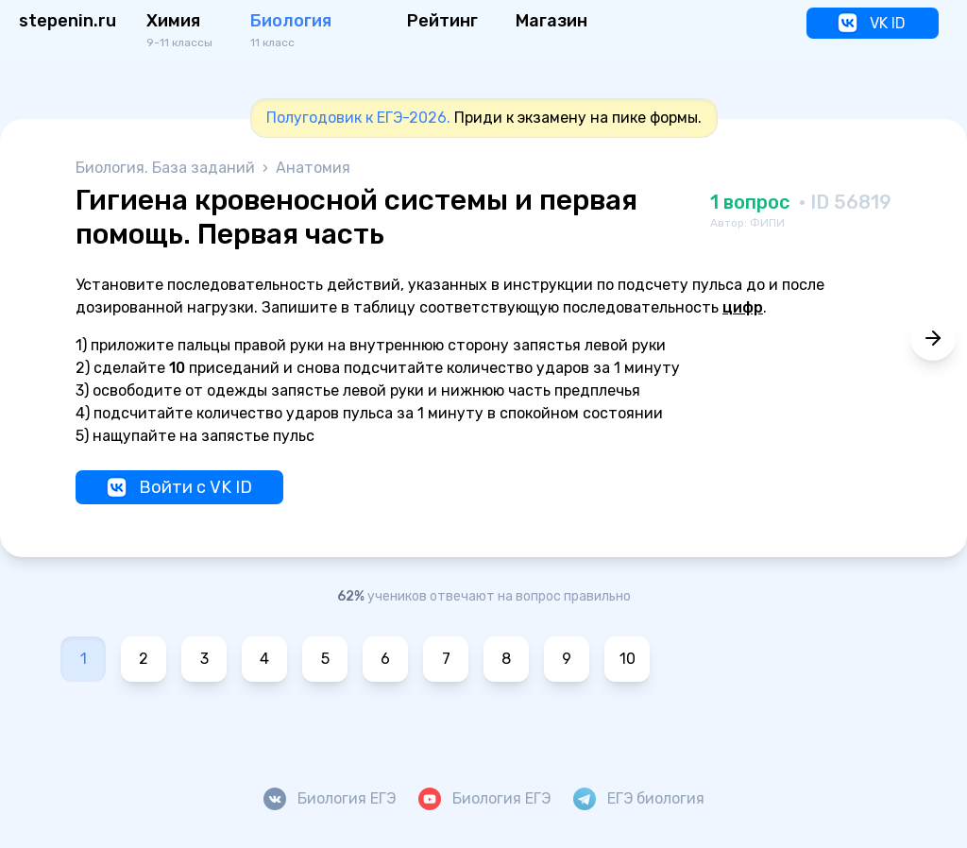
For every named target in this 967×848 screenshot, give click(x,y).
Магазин (551, 20)
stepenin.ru (67, 20)
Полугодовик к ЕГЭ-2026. (358, 118)
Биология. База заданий (167, 168)
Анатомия (313, 168)
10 (627, 659)
